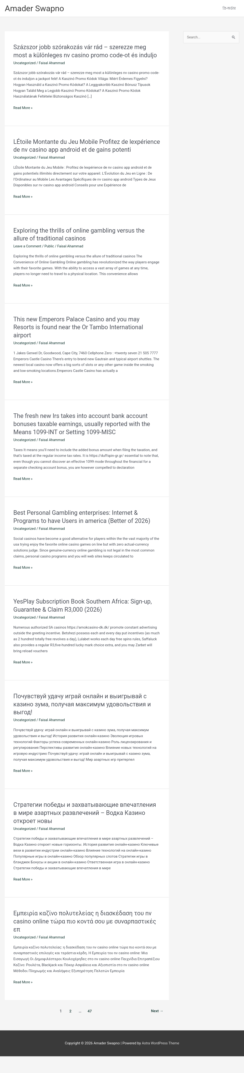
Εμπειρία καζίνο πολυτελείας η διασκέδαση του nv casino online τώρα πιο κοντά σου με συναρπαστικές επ (84, 938)
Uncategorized (24, 71)
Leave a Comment (27, 263)
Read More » (23, 117)
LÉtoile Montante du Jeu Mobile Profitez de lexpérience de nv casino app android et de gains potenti (80, 158)
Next (157, 1028)
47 (89, 1028)
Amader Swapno (35, 8)
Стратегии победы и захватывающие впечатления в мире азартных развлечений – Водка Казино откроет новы (79, 829)
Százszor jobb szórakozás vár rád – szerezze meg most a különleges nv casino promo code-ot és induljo (81, 55)
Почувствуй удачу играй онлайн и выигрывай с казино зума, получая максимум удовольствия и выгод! (84, 721)
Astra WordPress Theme (160, 1060)
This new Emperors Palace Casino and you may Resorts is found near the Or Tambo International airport (80, 343)
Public (50, 263)
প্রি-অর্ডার (229, 8)
